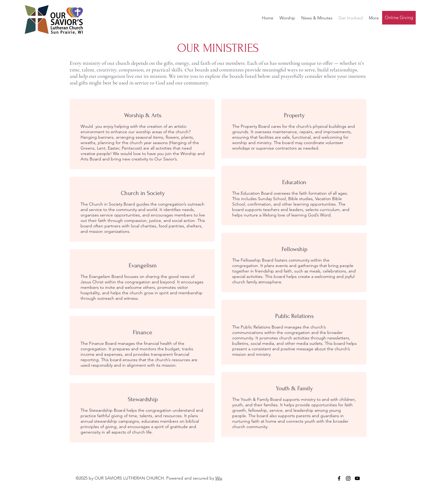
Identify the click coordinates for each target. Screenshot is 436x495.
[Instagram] (348, 478)
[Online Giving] (399, 18)
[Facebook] (339, 478)
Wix (218, 478)
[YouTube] (357, 478)
